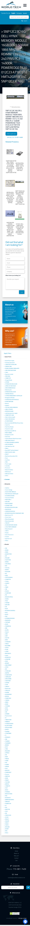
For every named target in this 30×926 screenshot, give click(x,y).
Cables (6, 372)
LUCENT (6, 651)
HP (5, 805)
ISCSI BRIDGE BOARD (9, 495)
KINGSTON (7, 809)
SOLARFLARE (8, 593)
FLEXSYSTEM (8, 560)
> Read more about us (11, 320)
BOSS (6, 747)
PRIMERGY (7, 721)
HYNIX (6, 749)
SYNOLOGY (7, 690)
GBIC (6, 712)
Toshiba (7, 581)
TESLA (6, 601)
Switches (7, 488)
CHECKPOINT (8, 680)
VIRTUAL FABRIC (8, 727)
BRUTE (6, 614)
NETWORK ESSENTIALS (10, 610)
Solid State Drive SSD (9, 446)
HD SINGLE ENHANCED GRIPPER (12, 442)
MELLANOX (7, 751)
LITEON (6, 667)
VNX (6, 548)
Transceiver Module (9, 497)
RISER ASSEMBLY (9, 503)
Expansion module (9, 374)
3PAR (6, 634)
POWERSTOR (8, 803)
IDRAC (6, 640)
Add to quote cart (11, 134)
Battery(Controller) (9, 473)
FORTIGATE (7, 622)
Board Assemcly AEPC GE (10, 431)
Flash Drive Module (9, 427)
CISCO (6, 811)
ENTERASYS (7, 737)
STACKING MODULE (9, 394)
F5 (5, 735)
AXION (6, 778)
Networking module (9, 521)
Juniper (6, 655)
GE (5, 718)
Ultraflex (7, 599)
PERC (6, 616)
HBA (6, 739)
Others (6, 475)
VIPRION (7, 766)
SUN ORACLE (8, 564)
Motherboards (8, 390)
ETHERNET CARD (8, 505)
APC (6, 573)
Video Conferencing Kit (10, 417)
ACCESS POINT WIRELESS (10, 492)
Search (24, 21)
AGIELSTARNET (8, 665)
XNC (6, 755)
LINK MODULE (8, 509)
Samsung (7, 567)
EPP (6, 556)
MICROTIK (7, 770)
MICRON (7, 696)
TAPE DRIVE (7, 376)
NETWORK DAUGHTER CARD (11, 507)
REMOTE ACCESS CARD (10, 452)
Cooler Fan (7, 425)
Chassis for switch (9, 429)
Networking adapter (9, 519)
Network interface (9, 470)
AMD (6, 628)
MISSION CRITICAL (9, 597)
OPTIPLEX (7, 753)
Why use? (16, 856)
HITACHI (6, 823)
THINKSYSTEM (8, 719)
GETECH (7, 647)
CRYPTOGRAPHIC (9, 577)
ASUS (6, 612)
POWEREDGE (8, 626)
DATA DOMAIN (8, 679)
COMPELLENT (8, 677)
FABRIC (6, 587)
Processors (7, 468)
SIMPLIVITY (7, 801)
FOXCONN (7, 782)
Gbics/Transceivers (9, 534)
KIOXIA (6, 710)
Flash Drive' (7, 436)
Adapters (7, 405)
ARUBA (6, 550)
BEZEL (6, 608)
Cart (16, 860)
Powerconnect (8, 716)
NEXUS (6, 790)
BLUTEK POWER (8, 725)
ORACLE (7, 643)
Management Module (9, 397)
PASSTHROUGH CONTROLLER (11, 494)
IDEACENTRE (7, 620)
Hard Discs (7, 460)
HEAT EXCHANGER (9, 444)
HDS (6, 762)
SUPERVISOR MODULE (10, 511)
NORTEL (7, 729)
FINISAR (7, 780)
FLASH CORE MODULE (10, 419)
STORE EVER (8, 671)
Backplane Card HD (9, 434)
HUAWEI (7, 764)
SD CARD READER (9, 421)
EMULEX (7, 819)
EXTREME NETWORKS (10, 618)
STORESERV (8, 642)
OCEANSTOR (8, 579)
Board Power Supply (9, 360)
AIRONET (7, 663)
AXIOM (6, 704)
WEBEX (6, 702)
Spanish (25, 13)
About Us (16, 853)
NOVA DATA (7, 571)
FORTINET (7, 603)
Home (16, 851)
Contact (16, 858)
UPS (6, 585)
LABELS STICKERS (9, 409)
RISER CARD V (8, 499)
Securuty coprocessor (10, 362)
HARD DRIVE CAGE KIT (10, 440)
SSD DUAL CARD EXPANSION (11, 407)
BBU (6, 565)
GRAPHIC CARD (8, 366)
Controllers (7, 466)
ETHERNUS (7, 792)
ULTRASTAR (7, 659)
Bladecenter (8, 688)
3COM (6, 684)
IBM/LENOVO (8, 653)
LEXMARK (7, 714)
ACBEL (6, 575)
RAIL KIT (7, 454)
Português (19, 13)
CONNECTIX (7, 786)
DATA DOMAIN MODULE (10, 388)
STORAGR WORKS (9, 723)
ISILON (6, 624)
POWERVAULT (8, 772)
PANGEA (7, 758)
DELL (6, 807)
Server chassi (8, 517)
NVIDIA (6, 552)
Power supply (8, 464)
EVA (6, 606)
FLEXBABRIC (7, 743)
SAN (6, 589)
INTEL (6, 831)
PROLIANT (7, 558)
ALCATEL (7, 630)
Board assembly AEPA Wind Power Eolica (14, 423)
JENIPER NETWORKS (9, 799)
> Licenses (7, 479)
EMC (6, 813)
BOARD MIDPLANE (9, 401)
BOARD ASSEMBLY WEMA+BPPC (12, 368)
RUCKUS (7, 591)
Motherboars (8, 471)
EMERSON (7, 776)
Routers (7, 533)
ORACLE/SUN (8, 815)
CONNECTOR (8, 378)
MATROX (7, 784)
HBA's (6, 462)
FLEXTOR (7, 638)
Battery (6, 448)
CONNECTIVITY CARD (9, 415)
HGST (6, 788)
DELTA (6, 661)
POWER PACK (8, 698)
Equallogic (7, 731)
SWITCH (7, 531)
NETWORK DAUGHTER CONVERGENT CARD (14, 513)
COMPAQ (7, 700)
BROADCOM (8, 657)
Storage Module (8, 380)
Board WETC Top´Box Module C (12, 450)
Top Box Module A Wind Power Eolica (13, 438)
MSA (6, 795)
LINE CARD (7, 501)
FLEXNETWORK (8, 675)
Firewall (7, 536)
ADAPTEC (7, 673)
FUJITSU (7, 825)
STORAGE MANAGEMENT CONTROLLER (13, 395)
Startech (7, 632)
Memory (7, 403)
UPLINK (6, 760)
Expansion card (8, 538)
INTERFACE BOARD (9, 411)
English (13, 13)
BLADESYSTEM (8, 554)
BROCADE (7, 827)
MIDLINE (7, 745)
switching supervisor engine (11, 413)
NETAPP (7, 829)
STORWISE (7, 706)
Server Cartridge (8, 490)
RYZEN (6, 649)
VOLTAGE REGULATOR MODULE (12, 399)
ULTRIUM (7, 382)
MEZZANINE (7, 645)
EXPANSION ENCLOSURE (10, 392)
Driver (6, 458)
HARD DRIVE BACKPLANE (10, 370)
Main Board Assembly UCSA (11, 456)
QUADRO (7, 583)
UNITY (6, 636)
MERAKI (7, 562)
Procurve (7, 774)
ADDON (7, 569)
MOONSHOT (8, 797)
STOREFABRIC (8, 733)
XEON (6, 708)
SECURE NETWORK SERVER (11, 525)
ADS (6, 669)
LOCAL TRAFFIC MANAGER (10, 527)
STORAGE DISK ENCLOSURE (11, 384)
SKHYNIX (7, 692)
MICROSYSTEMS (8, 794)
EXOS (6, 768)
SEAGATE (7, 821)
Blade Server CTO (9, 515)
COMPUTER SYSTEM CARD (11, 364)
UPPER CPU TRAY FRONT (10, 386)
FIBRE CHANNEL (8, 432)
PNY (6, 595)
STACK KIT (7, 523)
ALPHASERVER (8, 694)
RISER (6, 757)
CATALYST (7, 686)
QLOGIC (6, 817)
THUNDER (7, 741)
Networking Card (8, 529)
